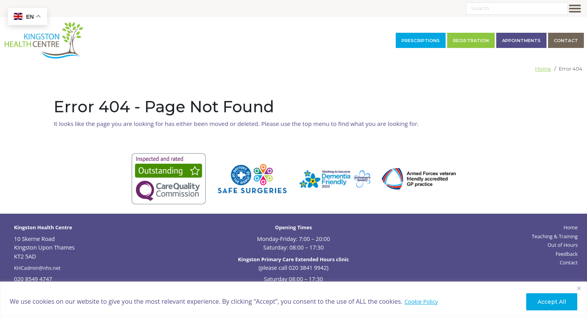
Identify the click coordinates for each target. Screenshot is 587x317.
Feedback (566, 253)
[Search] (517, 8)
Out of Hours (563, 244)
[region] (293, 299)
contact (566, 40)
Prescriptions (421, 40)
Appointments (521, 40)
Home (543, 69)
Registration (471, 40)
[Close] (578, 288)
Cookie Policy (421, 301)
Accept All (552, 301)
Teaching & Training (555, 236)
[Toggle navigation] (576, 8)
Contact (569, 262)
